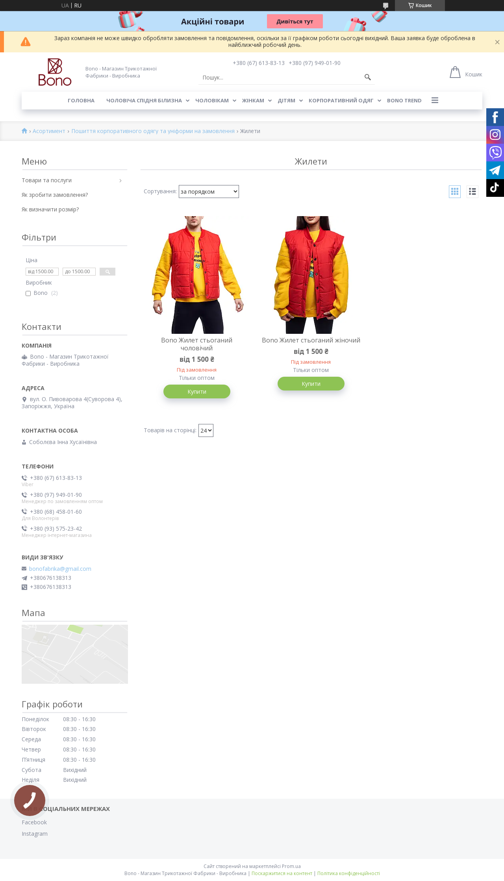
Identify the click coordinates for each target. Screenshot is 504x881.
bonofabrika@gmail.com (60, 568)
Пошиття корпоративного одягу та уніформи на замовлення (153, 131)
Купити (196, 391)
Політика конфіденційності (348, 873)
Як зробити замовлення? (55, 194)
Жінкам (253, 100)
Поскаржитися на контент (282, 873)
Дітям (286, 100)
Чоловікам (212, 100)
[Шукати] (367, 77)
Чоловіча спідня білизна (144, 100)
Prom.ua (291, 866)
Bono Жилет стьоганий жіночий (311, 340)
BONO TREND (404, 100)
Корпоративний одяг (341, 100)
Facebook (34, 822)
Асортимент (49, 131)
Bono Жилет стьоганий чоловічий (196, 344)
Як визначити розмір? (50, 209)
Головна (81, 100)
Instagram (35, 833)
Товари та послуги (47, 180)
